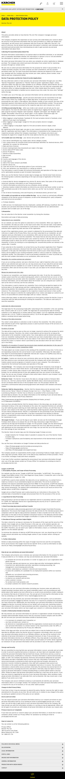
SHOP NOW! (39, 9)
